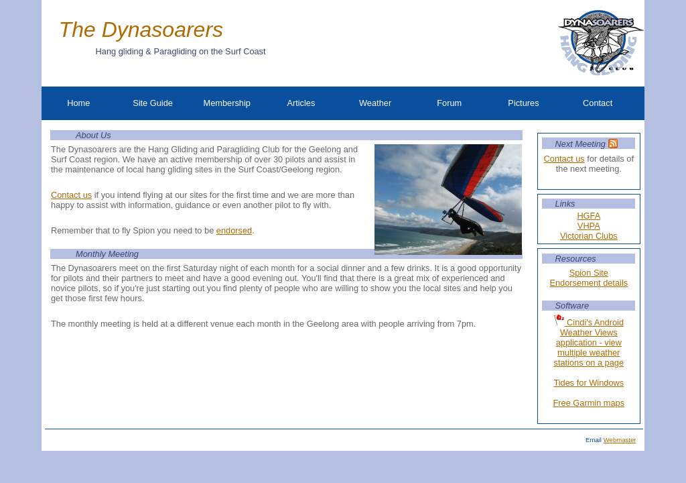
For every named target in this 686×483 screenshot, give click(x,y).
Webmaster (620, 439)
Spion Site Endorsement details (588, 278)
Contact (597, 103)
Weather (375, 103)
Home (78, 103)
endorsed (234, 230)
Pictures (523, 103)
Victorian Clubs (589, 236)
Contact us (564, 159)
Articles (301, 103)
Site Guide (153, 103)
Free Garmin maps (588, 403)
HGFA (588, 216)
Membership (227, 103)
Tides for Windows (588, 383)
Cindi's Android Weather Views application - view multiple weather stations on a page (589, 341)
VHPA (588, 226)
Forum (449, 103)
